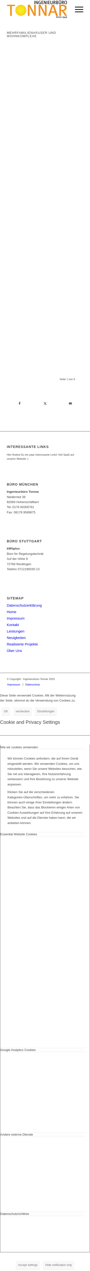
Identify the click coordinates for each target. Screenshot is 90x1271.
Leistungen (15, 631)
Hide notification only (58, 1265)
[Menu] (76, 9)
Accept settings (27, 1265)
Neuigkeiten (16, 638)
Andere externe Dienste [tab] (16, 1134)
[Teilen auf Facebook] (19, 403)
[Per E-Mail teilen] (70, 403)
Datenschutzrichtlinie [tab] (14, 1214)
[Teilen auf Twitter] (45, 403)
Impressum (15, 618)
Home (11, 612)
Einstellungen (45, 711)
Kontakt (13, 625)
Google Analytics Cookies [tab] (18, 1050)
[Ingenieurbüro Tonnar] (37, 9)
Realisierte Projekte (22, 644)
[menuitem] (76, 9)
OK (6, 711)
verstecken (23, 711)
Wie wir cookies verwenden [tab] (19, 747)
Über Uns (14, 651)
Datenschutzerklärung (24, 605)
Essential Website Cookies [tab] (18, 834)
